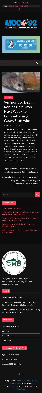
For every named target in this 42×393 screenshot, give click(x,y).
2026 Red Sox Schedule (10, 326)
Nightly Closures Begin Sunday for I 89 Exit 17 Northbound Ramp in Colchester (20, 170)
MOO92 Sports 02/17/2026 (18, 6)
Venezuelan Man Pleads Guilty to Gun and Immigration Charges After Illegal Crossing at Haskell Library (21, 180)
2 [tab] (22, 55)
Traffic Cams (6, 340)
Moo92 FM (19, 125)
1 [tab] (19, 55)
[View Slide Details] (21, 44)
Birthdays (5, 331)
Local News (8, 97)
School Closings (8, 336)
